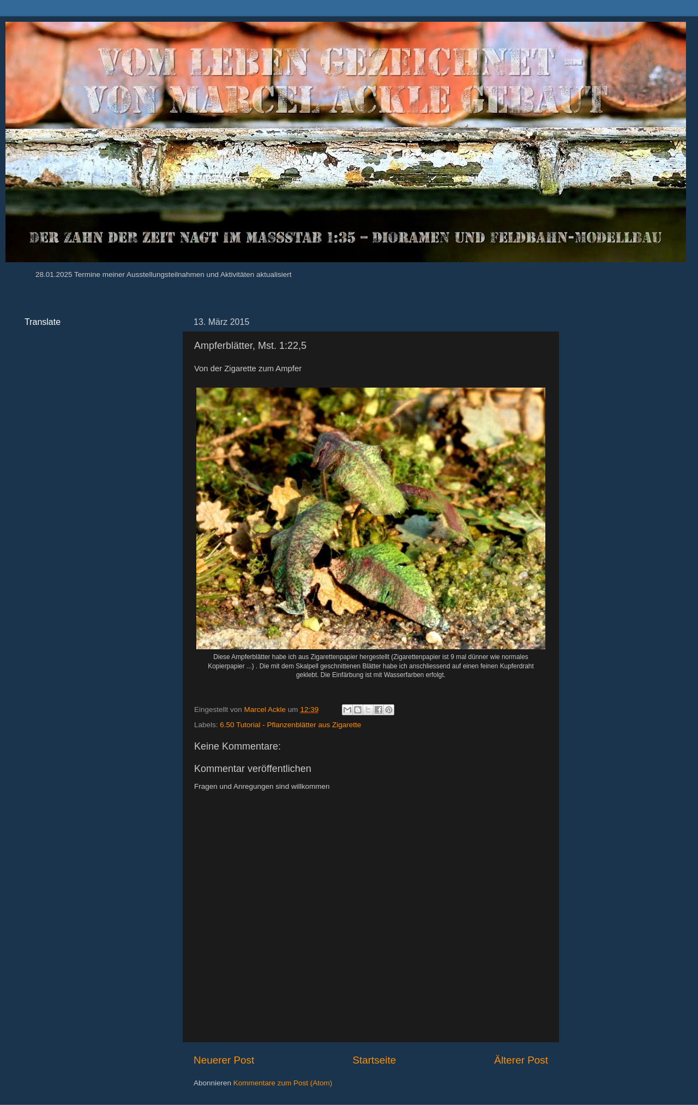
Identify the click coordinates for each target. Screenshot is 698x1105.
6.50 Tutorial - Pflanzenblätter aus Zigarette (290, 725)
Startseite (374, 1060)
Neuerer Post (224, 1060)
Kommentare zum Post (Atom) (283, 1083)
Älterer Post (521, 1060)
